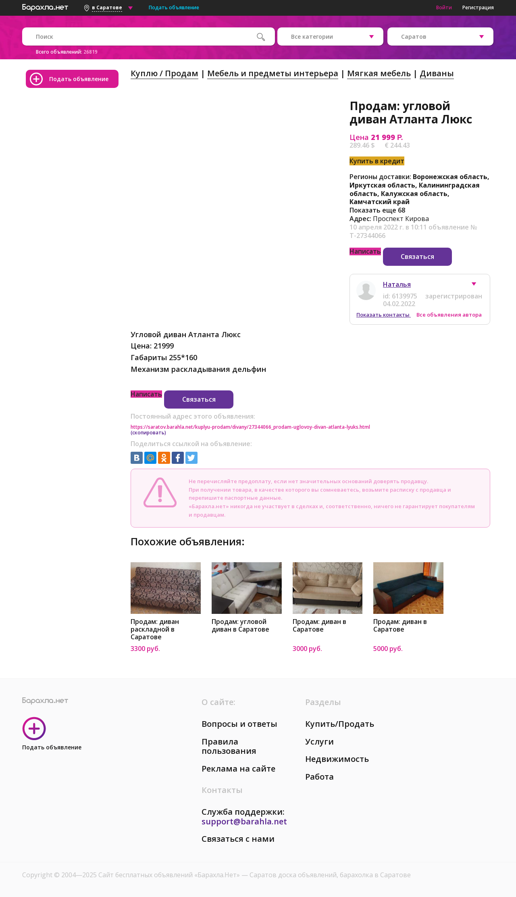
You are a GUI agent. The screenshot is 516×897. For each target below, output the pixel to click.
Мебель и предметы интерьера (272, 73)
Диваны (437, 73)
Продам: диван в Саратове (319, 625)
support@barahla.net (244, 821)
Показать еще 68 (377, 210)
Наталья (397, 284)
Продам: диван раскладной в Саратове (155, 629)
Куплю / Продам (164, 73)
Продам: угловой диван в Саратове (240, 625)
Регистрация (478, 7)
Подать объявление (174, 7)
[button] (478, 286)
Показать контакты (383, 314)
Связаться (417, 256)
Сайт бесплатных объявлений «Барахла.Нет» (169, 874)
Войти (444, 7)
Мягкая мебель (379, 73)
